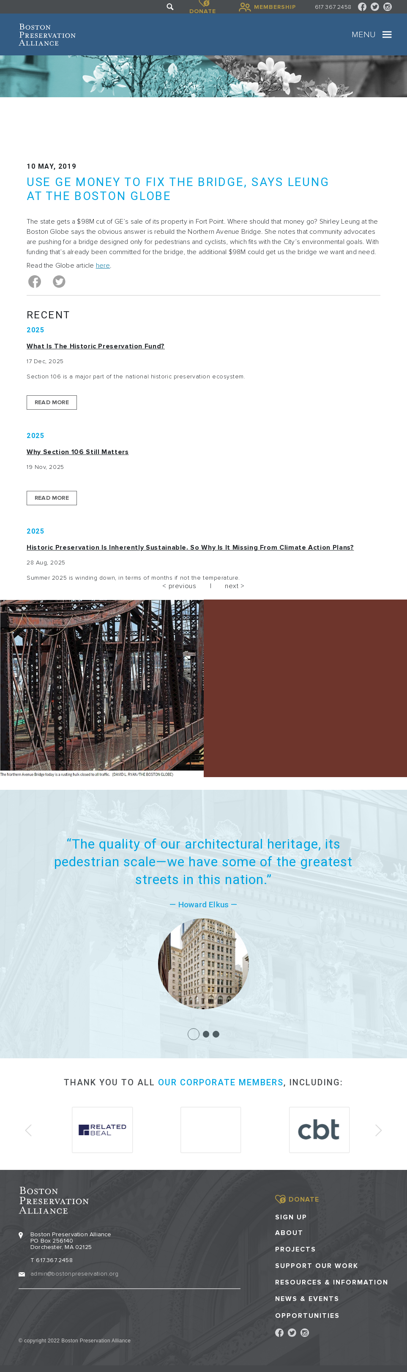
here (103, 265)
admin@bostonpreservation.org (74, 1272)
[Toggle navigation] (387, 35)
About (289, 1232)
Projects (295, 1249)
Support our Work (316, 1265)
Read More (52, 402)
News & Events (307, 1298)
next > (235, 586)
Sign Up (291, 1216)
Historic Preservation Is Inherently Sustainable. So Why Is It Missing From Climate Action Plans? (190, 547)
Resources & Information (331, 1282)
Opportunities (307, 1315)
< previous (179, 586)
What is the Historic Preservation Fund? (96, 346)
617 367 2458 (333, 7)
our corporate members (221, 1082)
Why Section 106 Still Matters (78, 452)
